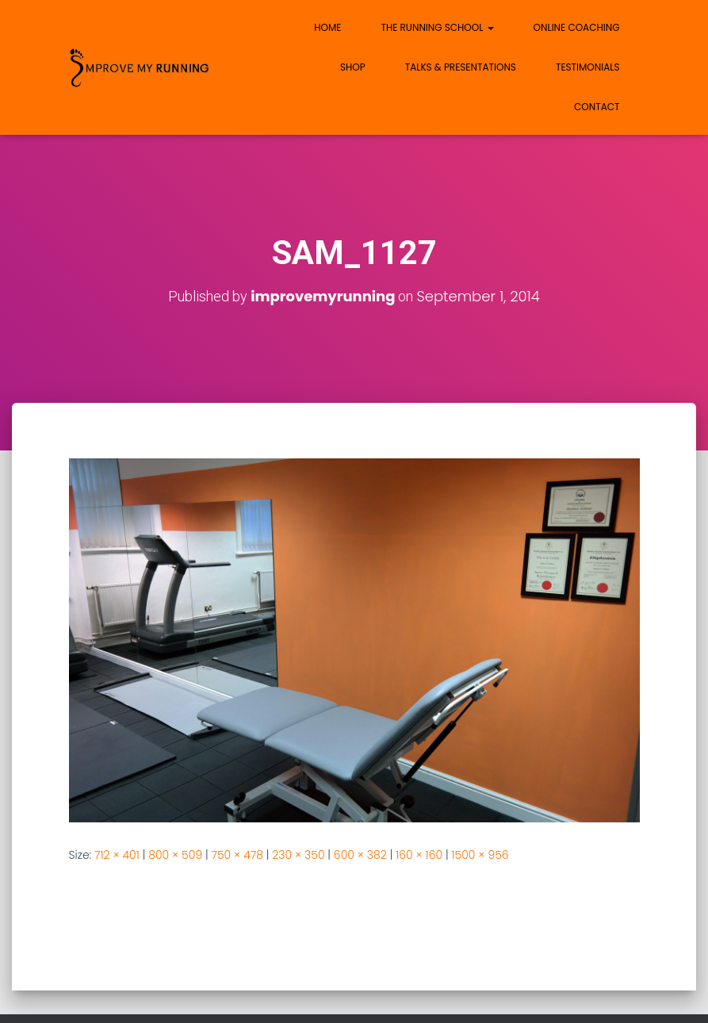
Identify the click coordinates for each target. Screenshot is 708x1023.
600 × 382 (360, 855)
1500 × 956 (479, 855)
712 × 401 (117, 855)
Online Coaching (577, 27)
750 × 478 (236, 855)
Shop (352, 67)
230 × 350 (298, 855)
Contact (596, 106)
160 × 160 (419, 855)
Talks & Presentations (460, 67)
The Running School (437, 27)
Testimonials (588, 67)
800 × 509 (175, 855)
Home (327, 27)
